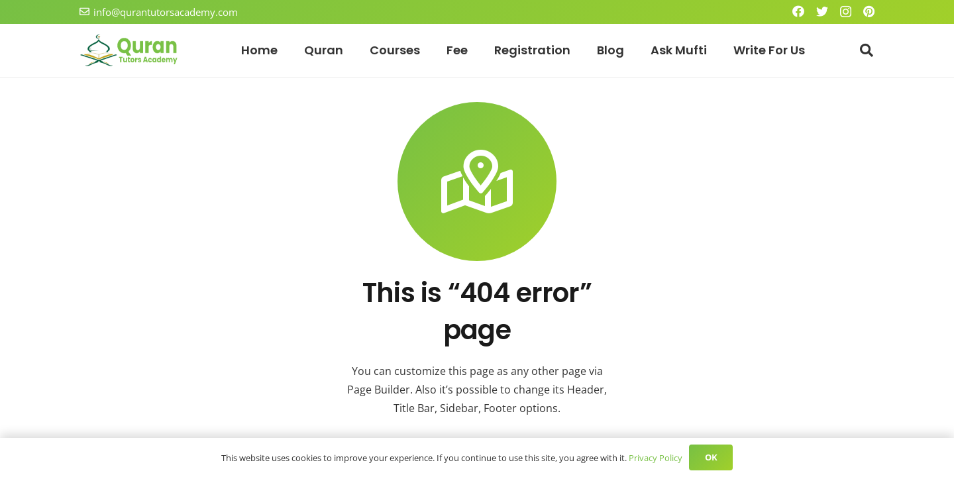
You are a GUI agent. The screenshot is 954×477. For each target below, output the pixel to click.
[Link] (129, 50)
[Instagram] (845, 12)
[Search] (866, 51)
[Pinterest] (868, 11)
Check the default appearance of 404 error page (475, 423)
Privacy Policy (650, 457)
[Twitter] (822, 11)
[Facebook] (798, 11)
